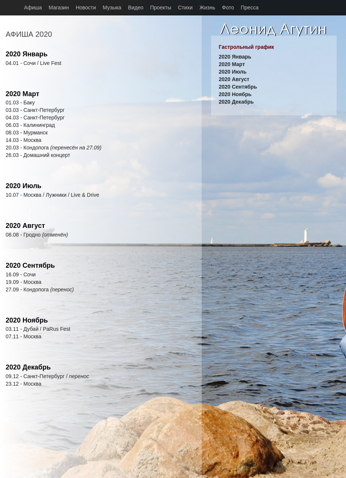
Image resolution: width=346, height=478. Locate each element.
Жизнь (207, 8)
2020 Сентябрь (30, 265)
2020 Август (25, 225)
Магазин (59, 8)
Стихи (185, 8)
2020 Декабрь (28, 367)
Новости (86, 8)
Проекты (160, 8)
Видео (136, 8)
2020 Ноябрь (27, 320)
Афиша (33, 8)
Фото (228, 8)
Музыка (112, 8)
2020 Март (22, 94)
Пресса (249, 8)
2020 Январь (27, 54)
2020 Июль (23, 186)
